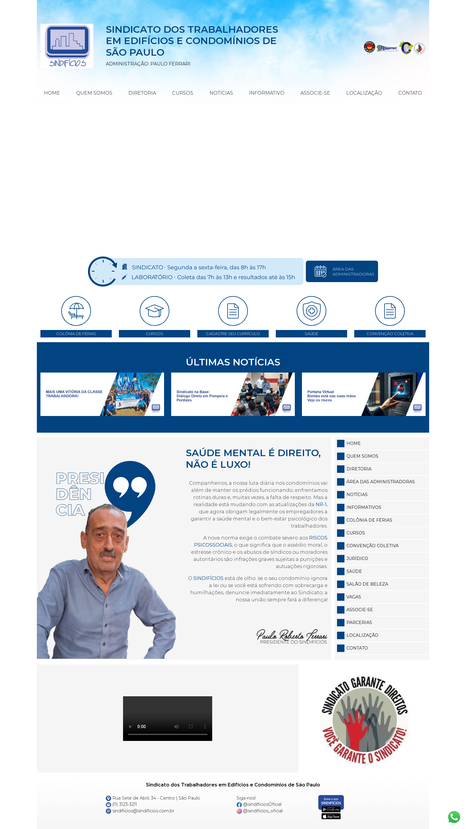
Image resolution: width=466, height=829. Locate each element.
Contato (410, 93)
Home (52, 93)
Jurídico (357, 558)
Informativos (364, 507)
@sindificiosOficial (259, 804)
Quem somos (362, 456)
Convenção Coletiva (373, 545)
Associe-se (315, 93)
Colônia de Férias (369, 520)
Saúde (354, 571)
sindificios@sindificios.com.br (140, 811)
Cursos (182, 93)
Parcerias (359, 622)
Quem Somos (94, 93)
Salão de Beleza (367, 584)
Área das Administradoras (381, 481)
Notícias (221, 93)
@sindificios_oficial (260, 811)
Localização (364, 93)
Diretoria (142, 93)
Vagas (354, 597)
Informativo (266, 93)
